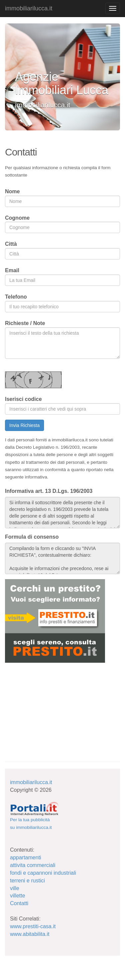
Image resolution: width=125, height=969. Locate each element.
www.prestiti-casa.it (33, 926)
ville (14, 888)
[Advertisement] (55, 708)
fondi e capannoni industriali (43, 873)
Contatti (19, 903)
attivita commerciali (32, 865)
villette (17, 895)
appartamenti (25, 857)
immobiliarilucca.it (28, 8)
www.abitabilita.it (29, 934)
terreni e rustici (27, 880)
